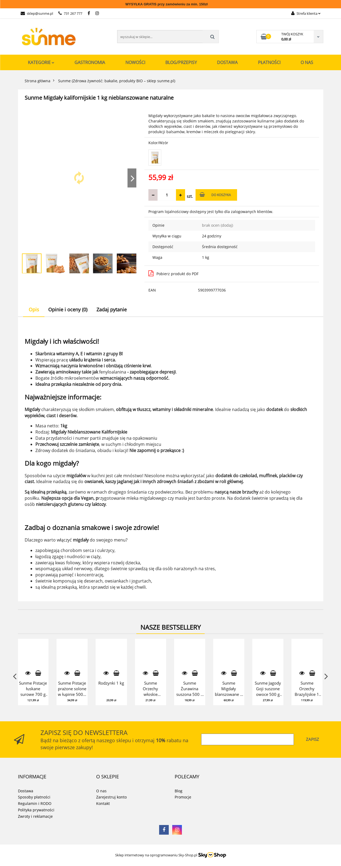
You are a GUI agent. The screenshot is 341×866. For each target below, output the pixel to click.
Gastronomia (89, 62)
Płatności (269, 62)
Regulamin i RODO (34, 803)
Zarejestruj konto (111, 797)
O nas (307, 62)
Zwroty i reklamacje (35, 816)
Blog (178, 790)
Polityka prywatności (36, 809)
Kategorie (41, 62)
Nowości (135, 62)
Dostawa (227, 62)
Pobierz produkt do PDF (173, 273)
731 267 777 (70, 13)
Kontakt (103, 803)
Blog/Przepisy (181, 62)
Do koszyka (215, 194)
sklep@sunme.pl (37, 13)
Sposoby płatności (34, 797)
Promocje (183, 797)
